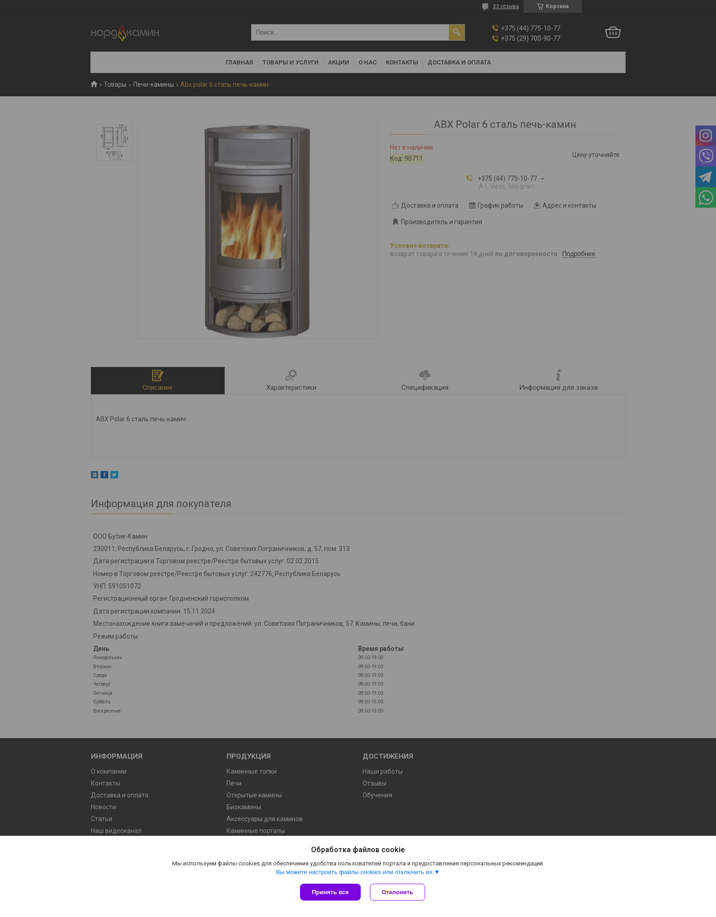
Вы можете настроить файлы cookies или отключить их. (355, 872)
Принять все (330, 892)
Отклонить (397, 892)
